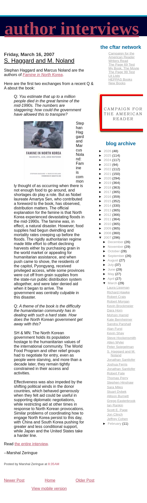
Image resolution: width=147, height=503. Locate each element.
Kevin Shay (115, 333)
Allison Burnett (118, 396)
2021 (108, 174)
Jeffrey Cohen (117, 419)
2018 (108, 187)
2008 (108, 233)
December (116, 242)
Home (50, 480)
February (115, 423)
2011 (108, 219)
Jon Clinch (114, 414)
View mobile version (49, 488)
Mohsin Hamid (117, 315)
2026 (108, 151)
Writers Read (118, 61)
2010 (108, 224)
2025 (108, 155)
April (111, 278)
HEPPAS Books (120, 79)
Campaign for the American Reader (121, 55)
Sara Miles (115, 387)
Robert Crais (116, 297)
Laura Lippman (118, 287)
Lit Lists (114, 76)
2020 (108, 178)
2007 (108, 237)
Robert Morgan (118, 301)
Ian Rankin (115, 405)
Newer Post (14, 480)
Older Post (85, 480)
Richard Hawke (118, 292)
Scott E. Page (117, 410)
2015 (108, 201)
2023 (108, 165)
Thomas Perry (117, 378)
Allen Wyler (115, 342)
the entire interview (31, 444)
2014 (108, 205)
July (111, 265)
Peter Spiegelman (120, 347)
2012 (108, 215)
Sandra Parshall (119, 324)
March (113, 283)
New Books (116, 83)
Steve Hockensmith (121, 338)
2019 (108, 183)
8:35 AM (53, 464)
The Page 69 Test (121, 64)
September (116, 256)
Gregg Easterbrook (121, 401)
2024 (108, 160)
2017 (108, 192)
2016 (108, 196)
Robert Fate (116, 373)
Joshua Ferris (117, 364)
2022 (108, 169)
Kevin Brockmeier (120, 306)
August (113, 260)
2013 (108, 210)
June (112, 269)
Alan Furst (114, 329)
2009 (108, 228)
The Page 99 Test (121, 72)
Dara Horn (114, 310)
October (114, 251)
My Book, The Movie (123, 68)
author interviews (71, 28)
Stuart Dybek (116, 391)
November (116, 247)
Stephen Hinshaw (120, 382)
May (111, 274)
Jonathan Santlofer (121, 360)
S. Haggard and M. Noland (39, 60)
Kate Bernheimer (119, 319)
